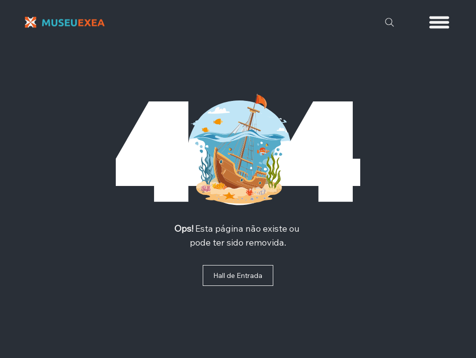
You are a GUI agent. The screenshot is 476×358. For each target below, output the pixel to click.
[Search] (389, 22)
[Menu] (439, 22)
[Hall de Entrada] (238, 275)
